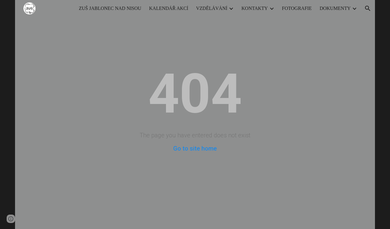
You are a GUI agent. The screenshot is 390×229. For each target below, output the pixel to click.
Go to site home (195, 148)
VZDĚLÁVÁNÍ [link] (211, 8)
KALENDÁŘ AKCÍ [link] (168, 8)
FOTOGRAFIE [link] (297, 8)
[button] (368, 8)
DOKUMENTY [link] (335, 8)
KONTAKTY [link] (254, 8)
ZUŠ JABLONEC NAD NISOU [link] (110, 8)
